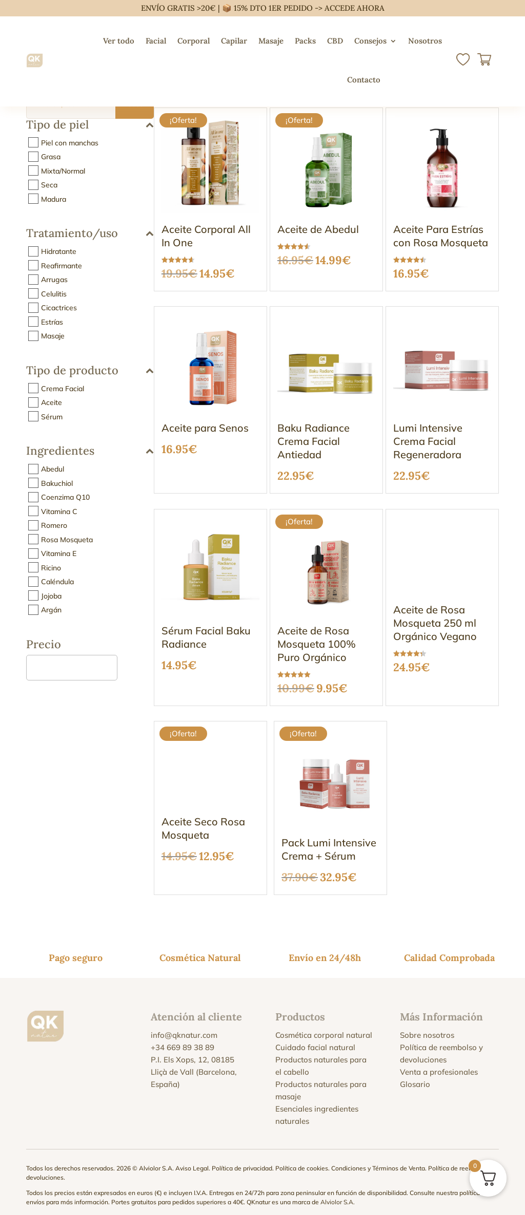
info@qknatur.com (184, 1028)
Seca (49, 184)
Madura (53, 198)
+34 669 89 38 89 (182, 1040)
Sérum (52, 416)
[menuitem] (396, 79)
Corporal (193, 41)
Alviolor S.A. (337, 1195)
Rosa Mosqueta (67, 539)
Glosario (415, 1077)
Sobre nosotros (427, 1028)
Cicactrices (59, 307)
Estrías (52, 321)
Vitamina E (58, 553)
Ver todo (118, 41)
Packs (305, 41)
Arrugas (54, 279)
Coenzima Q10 (65, 497)
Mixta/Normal (63, 170)
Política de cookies (301, 1161)
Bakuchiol (57, 482)
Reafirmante (61, 265)
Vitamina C (59, 511)
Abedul (52, 469)
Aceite (51, 402)
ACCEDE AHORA (355, 8)
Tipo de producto (90, 371)
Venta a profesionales (439, 1065)
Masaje (271, 41)
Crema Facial (62, 388)
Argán (51, 609)
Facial (156, 41)
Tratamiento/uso (90, 233)
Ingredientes (90, 451)
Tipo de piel (90, 125)
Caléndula (57, 581)
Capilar (234, 41)
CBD (335, 41)
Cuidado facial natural (315, 1040)
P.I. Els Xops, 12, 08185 (192, 1052)
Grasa (50, 156)
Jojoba (51, 595)
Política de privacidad (242, 1161)
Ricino (51, 567)
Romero (54, 525)
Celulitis (54, 293)
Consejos (370, 41)
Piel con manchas (69, 142)
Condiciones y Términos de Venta (378, 1161)
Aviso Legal (192, 1161)
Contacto (363, 79)
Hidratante (58, 251)
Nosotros (425, 41)
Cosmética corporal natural (323, 1028)
